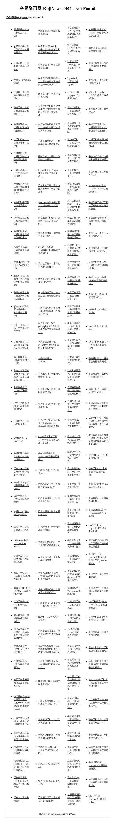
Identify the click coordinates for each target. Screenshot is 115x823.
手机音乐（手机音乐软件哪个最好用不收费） (21, 471)
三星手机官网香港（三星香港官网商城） (21, 682)
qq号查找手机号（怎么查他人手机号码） (21, 49)
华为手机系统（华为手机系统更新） (21, 499)
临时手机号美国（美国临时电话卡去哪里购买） (98, 142)
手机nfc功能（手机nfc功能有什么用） (22, 265)
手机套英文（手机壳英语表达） (73, 173)
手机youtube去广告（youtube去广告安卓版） (98, 512)
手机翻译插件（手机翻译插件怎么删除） (21, 127)
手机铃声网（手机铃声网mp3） (73, 750)
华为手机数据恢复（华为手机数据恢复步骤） (98, 265)
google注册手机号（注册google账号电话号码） (22, 591)
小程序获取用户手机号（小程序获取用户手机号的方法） (49, 311)
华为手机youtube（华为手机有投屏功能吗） (98, 95)
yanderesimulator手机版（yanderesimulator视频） (49, 205)
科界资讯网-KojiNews (49, 814)
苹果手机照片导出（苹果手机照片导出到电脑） (21, 736)
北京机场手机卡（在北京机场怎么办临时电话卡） (98, 702)
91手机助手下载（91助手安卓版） (21, 205)
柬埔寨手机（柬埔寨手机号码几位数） (21, 618)
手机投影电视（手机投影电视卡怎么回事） (21, 234)
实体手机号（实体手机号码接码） (21, 604)
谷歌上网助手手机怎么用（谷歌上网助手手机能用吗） (98, 664)
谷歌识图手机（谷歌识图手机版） (73, 604)
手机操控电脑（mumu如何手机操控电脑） (98, 765)
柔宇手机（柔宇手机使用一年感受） (73, 512)
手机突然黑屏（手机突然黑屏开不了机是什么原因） (49, 188)
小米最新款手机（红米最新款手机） (21, 220)
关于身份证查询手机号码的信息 (73, 360)
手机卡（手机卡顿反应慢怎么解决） (73, 649)
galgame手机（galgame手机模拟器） (73, 95)
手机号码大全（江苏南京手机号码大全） (73, 543)
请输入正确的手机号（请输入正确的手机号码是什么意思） (49, 575)
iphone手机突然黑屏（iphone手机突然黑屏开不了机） (49, 439)
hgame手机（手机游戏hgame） (72, 81)
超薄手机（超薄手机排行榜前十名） (73, 736)
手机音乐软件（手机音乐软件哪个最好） (21, 649)
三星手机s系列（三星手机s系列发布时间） (22, 575)
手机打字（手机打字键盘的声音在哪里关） (21, 456)
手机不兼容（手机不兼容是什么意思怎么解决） (21, 344)
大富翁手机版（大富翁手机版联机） (21, 249)
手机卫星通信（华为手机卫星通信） (21, 664)
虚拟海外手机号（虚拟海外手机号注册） (73, 390)
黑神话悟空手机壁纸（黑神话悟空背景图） (98, 66)
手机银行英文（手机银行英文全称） (73, 558)
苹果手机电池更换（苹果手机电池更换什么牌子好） (49, 633)
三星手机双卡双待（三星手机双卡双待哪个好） (21, 721)
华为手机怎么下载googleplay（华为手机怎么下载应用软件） (48, 344)
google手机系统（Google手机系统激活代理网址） (49, 249)
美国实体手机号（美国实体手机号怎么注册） (21, 295)
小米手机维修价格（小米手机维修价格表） (21, 406)
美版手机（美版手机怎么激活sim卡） (73, 220)
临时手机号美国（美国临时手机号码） (73, 265)
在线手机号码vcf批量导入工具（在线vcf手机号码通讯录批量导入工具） (22, 702)
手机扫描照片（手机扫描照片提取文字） (73, 422)
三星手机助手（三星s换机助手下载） (73, 295)
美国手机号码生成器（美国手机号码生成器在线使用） (98, 543)
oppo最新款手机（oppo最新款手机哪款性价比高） (49, 295)
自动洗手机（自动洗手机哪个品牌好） (73, 142)
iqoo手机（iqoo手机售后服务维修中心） (22, 485)
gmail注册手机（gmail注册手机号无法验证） (98, 528)
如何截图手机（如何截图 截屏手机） (22, 360)
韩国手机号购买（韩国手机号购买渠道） (73, 234)
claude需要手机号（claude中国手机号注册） (48, 456)
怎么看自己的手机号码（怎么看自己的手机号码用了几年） (73, 682)
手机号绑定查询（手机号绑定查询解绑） (73, 158)
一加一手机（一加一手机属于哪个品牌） (21, 327)
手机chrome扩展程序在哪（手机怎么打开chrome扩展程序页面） (49, 422)
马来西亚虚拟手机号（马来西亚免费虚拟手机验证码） (98, 750)
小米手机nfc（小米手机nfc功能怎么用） (98, 471)
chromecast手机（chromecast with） (21, 543)
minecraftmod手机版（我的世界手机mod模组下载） (98, 682)
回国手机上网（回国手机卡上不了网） (73, 618)
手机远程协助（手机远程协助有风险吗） (73, 110)
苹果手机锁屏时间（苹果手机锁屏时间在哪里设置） (98, 32)
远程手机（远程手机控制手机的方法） (73, 280)
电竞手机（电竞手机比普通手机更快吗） (21, 110)
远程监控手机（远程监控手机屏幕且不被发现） (98, 782)
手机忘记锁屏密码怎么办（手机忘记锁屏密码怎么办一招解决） (49, 81)
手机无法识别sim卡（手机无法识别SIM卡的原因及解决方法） (49, 49)
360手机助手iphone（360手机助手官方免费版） (98, 604)
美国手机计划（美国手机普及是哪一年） (73, 499)
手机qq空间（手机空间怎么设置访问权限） (21, 558)
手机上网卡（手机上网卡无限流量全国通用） (98, 591)
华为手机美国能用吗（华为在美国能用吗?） (98, 344)
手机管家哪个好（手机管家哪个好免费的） (98, 220)
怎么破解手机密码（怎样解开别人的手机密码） (49, 220)
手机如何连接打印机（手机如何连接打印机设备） (98, 205)
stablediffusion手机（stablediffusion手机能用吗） (98, 188)
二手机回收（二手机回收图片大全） (21, 142)
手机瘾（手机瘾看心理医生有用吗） (21, 95)
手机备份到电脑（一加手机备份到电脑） (73, 471)
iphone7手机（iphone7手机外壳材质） (98, 799)
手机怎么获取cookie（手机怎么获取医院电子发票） (98, 406)
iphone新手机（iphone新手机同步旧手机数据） (48, 173)
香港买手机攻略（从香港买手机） (21, 32)
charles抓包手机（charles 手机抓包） (74, 591)
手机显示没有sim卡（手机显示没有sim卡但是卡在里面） (98, 127)
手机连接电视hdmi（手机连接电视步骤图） (48, 750)
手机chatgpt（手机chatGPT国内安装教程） (98, 280)
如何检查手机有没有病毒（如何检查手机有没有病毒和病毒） (49, 127)
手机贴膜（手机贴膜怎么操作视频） (21, 66)
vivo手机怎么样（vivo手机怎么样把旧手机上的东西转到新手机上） (49, 649)
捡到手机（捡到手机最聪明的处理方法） (21, 750)
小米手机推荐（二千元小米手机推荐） (21, 173)
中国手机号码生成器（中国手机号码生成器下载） (49, 664)
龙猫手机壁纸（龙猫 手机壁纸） (20, 390)
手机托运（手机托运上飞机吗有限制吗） (73, 439)
